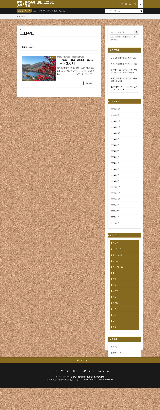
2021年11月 (115, 127)
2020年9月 (115, 205)
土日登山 (29, 16)
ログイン (114, 347)
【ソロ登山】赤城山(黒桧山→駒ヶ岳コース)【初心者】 (75, 62)
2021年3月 (115, 169)
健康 (114, 273)
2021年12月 (115, 121)
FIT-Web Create (88, 402)
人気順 (30, 47)
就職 (114, 297)
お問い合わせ (88, 393)
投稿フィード (116, 353)
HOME (21, 16)
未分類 (115, 303)
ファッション (118, 255)
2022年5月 (115, 115)
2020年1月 (115, 223)
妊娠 (114, 285)
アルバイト (63, 11)
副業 (114, 279)
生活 (114, 309)
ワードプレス (48, 11)
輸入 (114, 321)
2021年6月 (115, 157)
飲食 (56, 11)
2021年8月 (115, 145)
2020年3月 (115, 217)
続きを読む (89, 83)
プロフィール (103, 393)
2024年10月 (115, 109)
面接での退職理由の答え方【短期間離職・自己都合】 (124, 79)
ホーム (54, 393)
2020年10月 (115, 199)
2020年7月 (115, 211)
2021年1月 (115, 181)
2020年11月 (115, 193)
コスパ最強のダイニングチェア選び (124, 64)
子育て (39, 11)
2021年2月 (115, 175)
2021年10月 (115, 133)
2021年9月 (115, 139)
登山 (34, 11)
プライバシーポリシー (70, 393)
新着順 (24, 47)
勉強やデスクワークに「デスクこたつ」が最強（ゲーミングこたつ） (124, 88)
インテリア (117, 249)
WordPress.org (116, 365)
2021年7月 (115, 151)
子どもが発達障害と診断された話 (123, 58)
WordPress (110, 402)
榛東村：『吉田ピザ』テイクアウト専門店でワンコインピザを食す (124, 71)
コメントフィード (117, 359)
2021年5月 (115, 163)
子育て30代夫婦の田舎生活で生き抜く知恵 (35, 4)
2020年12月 (115, 187)
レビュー (116, 261)
